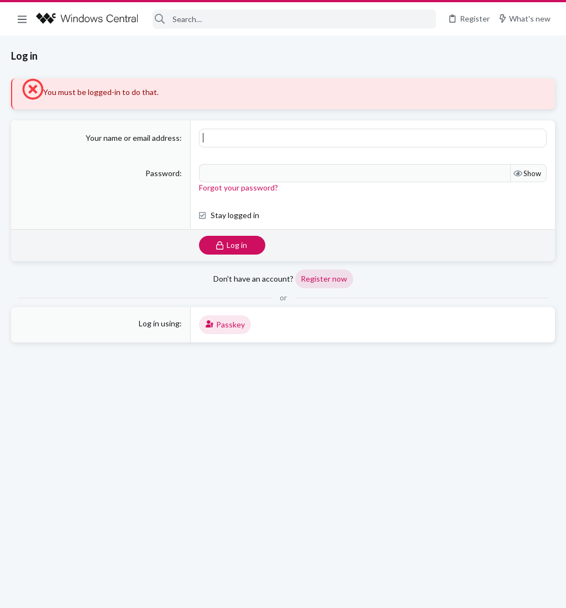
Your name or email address (133, 137)
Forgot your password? (238, 187)
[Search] (294, 19)
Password (162, 173)
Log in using (159, 323)
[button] (22, 18)
